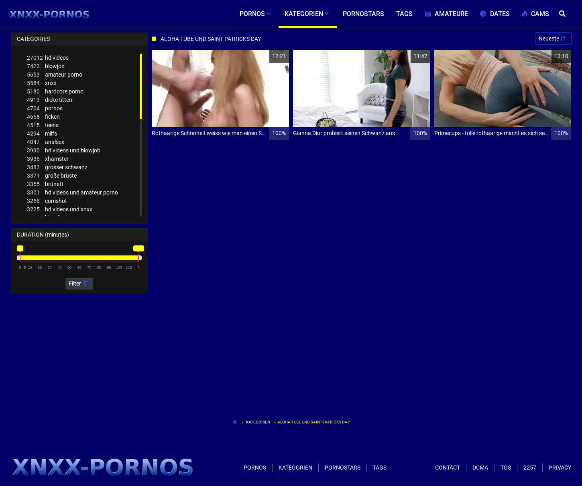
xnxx (42, 83)
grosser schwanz (57, 167)
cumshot (47, 201)
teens (43, 125)
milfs (42, 134)
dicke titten (49, 100)
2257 (529, 467)
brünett (45, 184)
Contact (447, 467)
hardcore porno (55, 91)
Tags (380, 467)
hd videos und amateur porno (72, 192)
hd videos (48, 58)
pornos (45, 108)
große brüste (52, 176)
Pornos (255, 467)
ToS (506, 467)
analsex (45, 142)
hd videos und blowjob (63, 150)
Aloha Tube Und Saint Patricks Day (313, 422)
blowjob (46, 66)
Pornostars (342, 467)
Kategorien (258, 422)
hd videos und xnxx (59, 209)
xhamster (48, 159)
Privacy (560, 467)
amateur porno (54, 75)
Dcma (480, 467)
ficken (43, 117)
